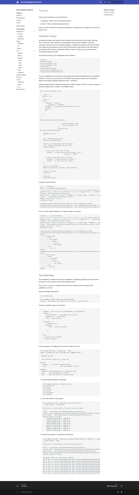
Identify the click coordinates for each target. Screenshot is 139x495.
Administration (21, 18)
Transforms (21, 82)
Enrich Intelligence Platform (25, 10)
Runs (20, 63)
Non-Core (19, 77)
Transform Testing (109, 12)
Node (20, 60)
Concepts (20, 36)
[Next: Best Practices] (114, 485)
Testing (19, 87)
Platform (19, 13)
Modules (26, 58)
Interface (19, 15)
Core (26, 51)
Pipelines (20, 53)
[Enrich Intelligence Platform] (17, 2)
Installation (21, 43)
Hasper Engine (21, 26)
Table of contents (109, 10)
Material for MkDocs (27, 492)
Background (26, 31)
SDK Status (21, 39)
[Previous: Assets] (22, 485)
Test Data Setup (108, 14)
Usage (26, 41)
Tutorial (19, 48)
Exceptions (21, 72)
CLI (18, 46)
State (20, 65)
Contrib (26, 80)
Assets (18, 22)
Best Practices (21, 89)
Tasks (19, 70)
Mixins (20, 67)
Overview (20, 34)
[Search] (113, 2)
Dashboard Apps (21, 75)
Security (19, 20)
